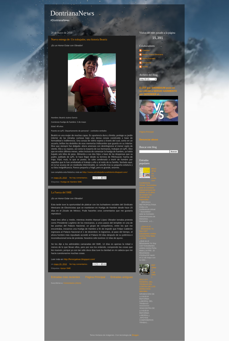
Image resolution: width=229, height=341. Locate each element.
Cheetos (146, 50)
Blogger (135, 335)
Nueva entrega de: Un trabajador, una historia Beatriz (79, 39)
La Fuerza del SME (61, 192)
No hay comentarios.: (79, 178)
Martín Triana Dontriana (152, 54)
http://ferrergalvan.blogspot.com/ (79, 259)
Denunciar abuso (148, 139)
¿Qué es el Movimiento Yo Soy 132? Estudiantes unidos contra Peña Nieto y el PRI (147, 232)
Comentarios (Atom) (72, 283)
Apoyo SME (65, 268)
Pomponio (146, 63)
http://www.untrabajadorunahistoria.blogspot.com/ (105, 172)
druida (145, 67)
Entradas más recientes (65, 277)
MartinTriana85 (148, 58)
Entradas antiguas (122, 277)
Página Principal (95, 277)
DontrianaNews (72, 13)
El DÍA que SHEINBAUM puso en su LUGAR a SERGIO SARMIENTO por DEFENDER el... (158, 91)
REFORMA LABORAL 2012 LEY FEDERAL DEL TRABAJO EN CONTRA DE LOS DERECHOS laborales (147, 278)
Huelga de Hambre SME (71, 182)
